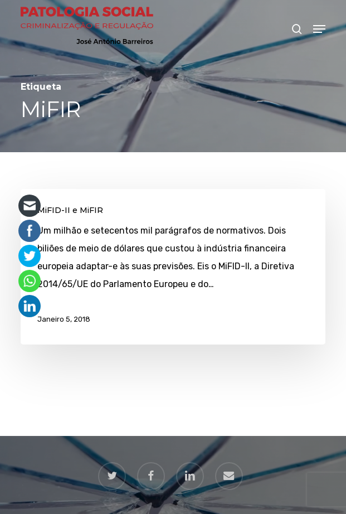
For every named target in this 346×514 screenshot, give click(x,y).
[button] (319, 29)
